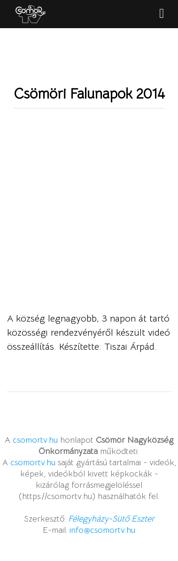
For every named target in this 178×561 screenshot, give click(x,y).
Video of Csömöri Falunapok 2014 (89, 219)
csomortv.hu (35, 440)
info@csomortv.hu (102, 530)
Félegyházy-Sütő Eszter (111, 519)
